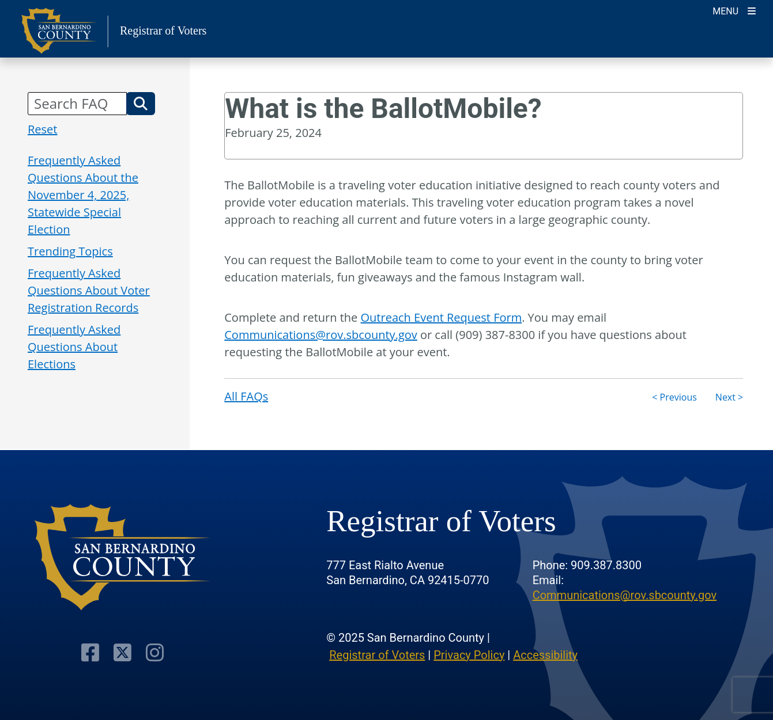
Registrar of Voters (377, 655)
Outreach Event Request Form (441, 317)
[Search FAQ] (77, 103)
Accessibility (545, 655)
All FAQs (246, 396)
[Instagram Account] (155, 652)
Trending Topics (70, 251)
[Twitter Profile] (122, 652)
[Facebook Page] (90, 652)
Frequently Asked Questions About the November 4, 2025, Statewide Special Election (83, 195)
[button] (140, 103)
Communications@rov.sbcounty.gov (320, 334)
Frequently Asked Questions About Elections (74, 347)
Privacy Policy (468, 655)
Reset (42, 129)
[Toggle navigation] (734, 10)
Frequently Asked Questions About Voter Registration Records (89, 290)
